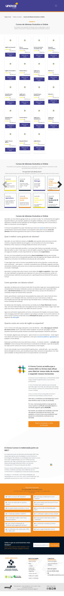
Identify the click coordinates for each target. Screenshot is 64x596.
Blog (30, 563)
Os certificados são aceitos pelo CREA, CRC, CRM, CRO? (17, 530)
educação (16, 317)
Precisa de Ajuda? (52, 561)
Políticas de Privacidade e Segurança (32, 569)
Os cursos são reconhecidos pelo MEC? (44, 509)
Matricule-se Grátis (10, 54)
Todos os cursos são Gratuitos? (16, 497)
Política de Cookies (33, 576)
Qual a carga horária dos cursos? (44, 529)
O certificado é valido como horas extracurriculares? (16, 518)
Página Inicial (7, 17)
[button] (58, 179)
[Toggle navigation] (56, 5)
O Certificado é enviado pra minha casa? (44, 524)
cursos (42, 228)
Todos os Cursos (17, 17)
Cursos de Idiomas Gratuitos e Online (34, 17)
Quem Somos (32, 561)
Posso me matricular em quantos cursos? (16, 503)
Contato (31, 566)
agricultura (53, 337)
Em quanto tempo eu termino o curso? (17, 508)
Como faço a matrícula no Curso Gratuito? (44, 497)
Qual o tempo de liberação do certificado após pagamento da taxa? (16, 524)
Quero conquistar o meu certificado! (44, 424)
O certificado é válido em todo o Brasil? (46, 514)
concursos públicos (43, 337)
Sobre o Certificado (33, 578)
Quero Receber (54, 545)
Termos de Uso (33, 573)
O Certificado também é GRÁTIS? (16, 514)
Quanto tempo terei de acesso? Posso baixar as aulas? (46, 503)
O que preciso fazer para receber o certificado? (45, 518)
